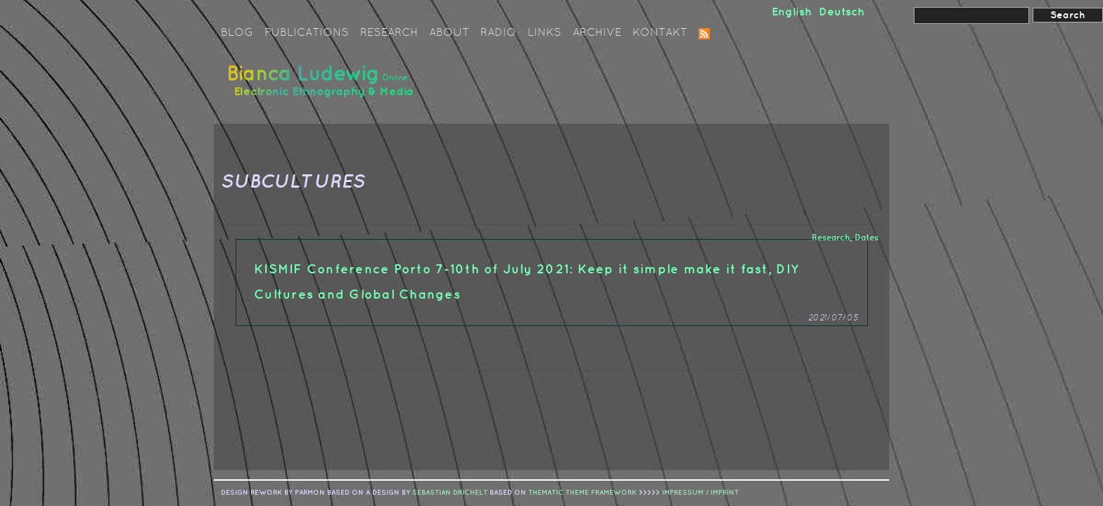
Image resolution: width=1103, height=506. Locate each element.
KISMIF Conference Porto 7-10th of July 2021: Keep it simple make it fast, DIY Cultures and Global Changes (526, 282)
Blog (237, 33)
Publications (306, 33)
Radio (498, 33)
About (449, 33)
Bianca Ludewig (323, 87)
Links (544, 33)
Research (389, 33)
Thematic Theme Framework (582, 492)
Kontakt (659, 33)
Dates (867, 238)
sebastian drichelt (449, 492)
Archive (597, 33)
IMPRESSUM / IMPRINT (700, 492)
